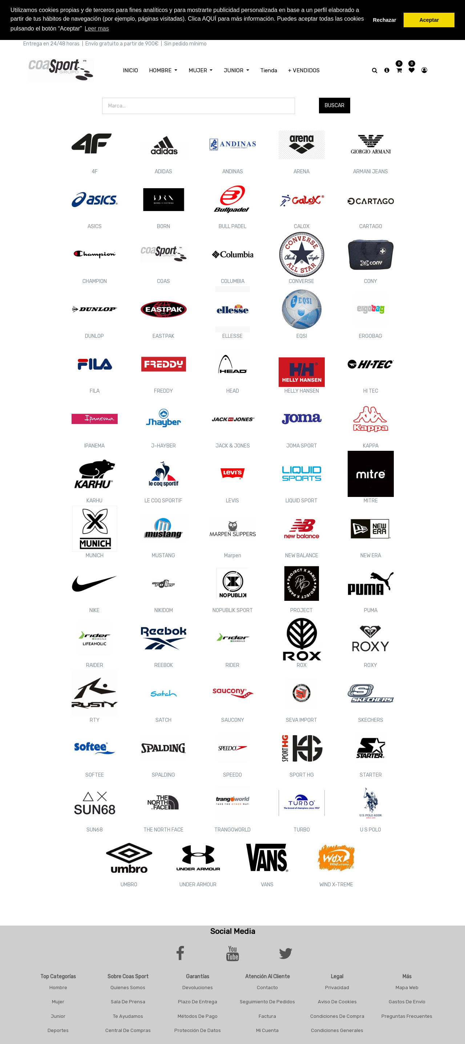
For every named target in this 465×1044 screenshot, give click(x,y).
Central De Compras (128, 1030)
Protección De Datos (197, 1030)
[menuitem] (130, 70)
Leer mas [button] (97, 28)
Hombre (58, 987)
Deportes (58, 1030)
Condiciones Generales (337, 1030)
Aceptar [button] (429, 20)
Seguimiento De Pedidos (267, 1001)
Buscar (334, 105)
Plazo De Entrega (197, 1001)
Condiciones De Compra (337, 1016)
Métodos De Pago (198, 1016)
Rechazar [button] (384, 20)
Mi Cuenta (267, 1030)
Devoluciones (197, 987)
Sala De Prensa (128, 1001)
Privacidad (337, 987)
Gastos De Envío (407, 1001)
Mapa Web (407, 987)
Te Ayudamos (128, 1016)
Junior (58, 1016)
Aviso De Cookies (337, 1001)
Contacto (267, 987)
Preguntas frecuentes (406, 1016)
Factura (267, 1016)
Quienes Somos (127, 987)
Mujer (58, 1001)
